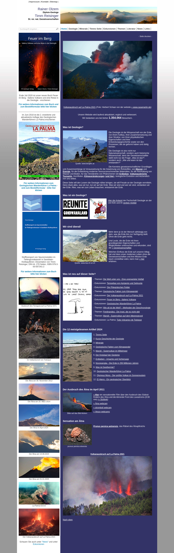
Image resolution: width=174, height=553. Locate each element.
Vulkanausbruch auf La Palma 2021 (79, 107)
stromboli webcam (103, 407)
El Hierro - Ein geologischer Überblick (114, 379)
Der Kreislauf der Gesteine (108, 355)
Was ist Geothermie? (105, 367)
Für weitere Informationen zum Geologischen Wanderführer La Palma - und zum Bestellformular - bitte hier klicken (39, 187)
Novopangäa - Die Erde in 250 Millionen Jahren (117, 363)
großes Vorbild (129, 203)
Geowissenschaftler (122, 248)
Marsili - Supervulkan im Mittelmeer (111, 351)
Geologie (73, 29)
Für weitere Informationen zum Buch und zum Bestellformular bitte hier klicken (38, 105)
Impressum (34, 2)
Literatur (131, 29)
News (140, 29)
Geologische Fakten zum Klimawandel (120, 291)
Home (64, 29)
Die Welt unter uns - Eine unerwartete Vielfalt (123, 279)
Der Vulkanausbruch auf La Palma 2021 (125, 295)
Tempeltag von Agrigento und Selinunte (124, 283)
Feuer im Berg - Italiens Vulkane (121, 299)
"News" (45, 542)
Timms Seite (95, 29)
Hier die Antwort (115, 200)
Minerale (83, 29)
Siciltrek (103, 399)
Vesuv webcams (102, 412)
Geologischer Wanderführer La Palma (124, 303)
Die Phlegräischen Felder (118, 287)
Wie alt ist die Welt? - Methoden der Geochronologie (126, 308)
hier (142, 259)
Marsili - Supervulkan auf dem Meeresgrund (123, 316)
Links (147, 29)
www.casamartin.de (142, 107)
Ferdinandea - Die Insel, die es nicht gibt (121, 312)
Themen (121, 29)
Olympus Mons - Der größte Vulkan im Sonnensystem (121, 375)
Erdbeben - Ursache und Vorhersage (112, 359)
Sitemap (53, 2)
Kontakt (44, 2)
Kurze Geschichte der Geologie (110, 339)
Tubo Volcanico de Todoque (129, 320)
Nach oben (68, 520)
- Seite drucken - (145, 36)
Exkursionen (109, 29)
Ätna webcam (101, 403)
